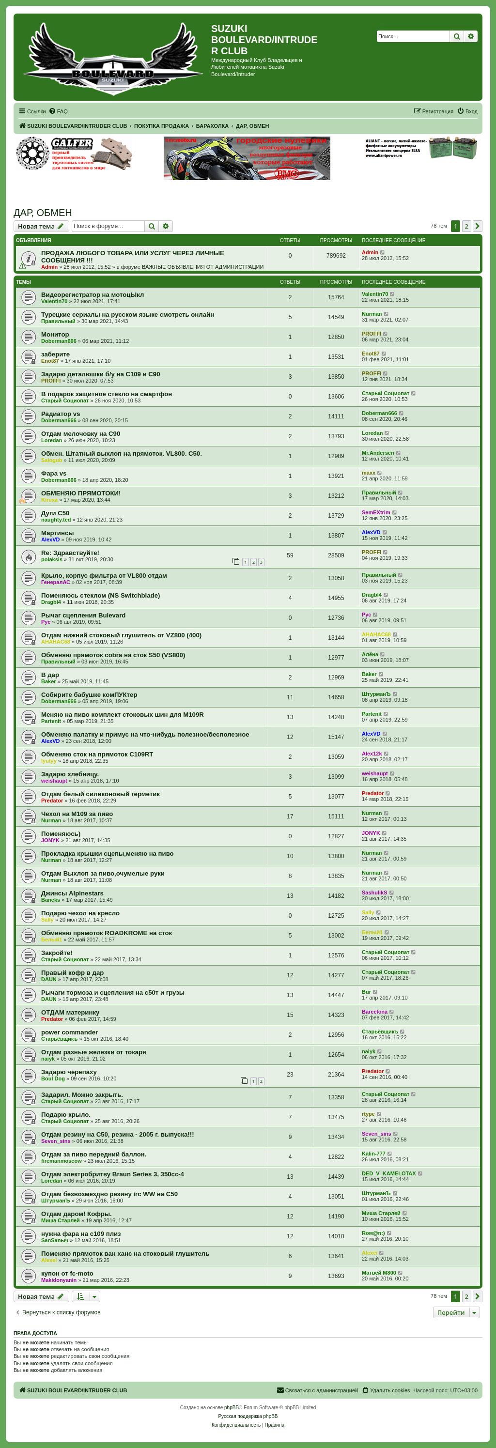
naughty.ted (56, 520)
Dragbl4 (51, 602)
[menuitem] (58, 111)
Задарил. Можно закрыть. (82, 1094)
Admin (49, 267)
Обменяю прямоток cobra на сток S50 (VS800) (113, 655)
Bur (366, 992)
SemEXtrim (376, 512)
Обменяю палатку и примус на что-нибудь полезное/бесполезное (145, 734)
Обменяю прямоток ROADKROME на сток (106, 933)
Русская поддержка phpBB (248, 1416)
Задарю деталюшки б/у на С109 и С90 (100, 374)
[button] (477, 226)
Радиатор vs (60, 413)
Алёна (370, 654)
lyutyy (49, 761)
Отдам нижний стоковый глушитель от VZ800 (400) (121, 635)
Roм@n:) (373, 1233)
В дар (50, 674)
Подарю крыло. (66, 1114)
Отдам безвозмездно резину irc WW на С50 (109, 1194)
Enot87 (50, 361)
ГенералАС (55, 582)
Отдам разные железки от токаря (93, 1052)
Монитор (55, 334)
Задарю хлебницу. (70, 774)
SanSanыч (54, 1240)
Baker (48, 681)
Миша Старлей (60, 1220)
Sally (47, 920)
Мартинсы (57, 533)
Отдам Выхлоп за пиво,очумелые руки (103, 873)
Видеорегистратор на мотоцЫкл (92, 294)
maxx (368, 473)
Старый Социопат (65, 400)
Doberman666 (59, 341)
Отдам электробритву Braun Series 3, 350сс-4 (112, 1174)
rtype (368, 1114)
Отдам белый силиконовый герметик (100, 794)
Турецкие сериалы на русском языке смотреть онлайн (127, 314)
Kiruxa (49, 500)
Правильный (58, 321)
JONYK (50, 840)
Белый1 (51, 939)
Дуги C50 (55, 513)
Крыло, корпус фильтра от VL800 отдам (104, 575)
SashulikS (375, 892)
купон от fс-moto (67, 1273)
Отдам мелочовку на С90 (80, 433)
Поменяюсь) (60, 833)
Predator (52, 800)
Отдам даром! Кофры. (76, 1213)
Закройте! (57, 952)
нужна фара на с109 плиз (81, 1233)
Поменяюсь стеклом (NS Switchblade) (100, 595)
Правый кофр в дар (72, 972)
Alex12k (372, 753)
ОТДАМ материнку (70, 1012)
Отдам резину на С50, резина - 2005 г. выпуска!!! (117, 1134)
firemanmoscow (61, 1161)
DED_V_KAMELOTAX (389, 1173)
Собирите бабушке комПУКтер (89, 694)
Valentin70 (54, 301)
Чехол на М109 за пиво (77, 813)
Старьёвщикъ (59, 1039)
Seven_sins (56, 1141)
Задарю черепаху (69, 1072)
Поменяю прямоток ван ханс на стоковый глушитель (125, 1253)
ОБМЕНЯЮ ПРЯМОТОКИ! (81, 493)
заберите (55, 354)
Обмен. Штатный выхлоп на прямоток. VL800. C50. (121, 453)
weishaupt (54, 781)
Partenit (51, 721)
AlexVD (50, 539)
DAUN (49, 979)
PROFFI (371, 334)
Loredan (51, 440)
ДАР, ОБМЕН (43, 212)
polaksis (51, 559)
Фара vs (53, 473)
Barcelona (375, 1012)
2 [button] (466, 226)
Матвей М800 (379, 1273)
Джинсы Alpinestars (72, 893)
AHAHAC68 (55, 642)
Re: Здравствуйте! (70, 552)
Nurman (372, 314)
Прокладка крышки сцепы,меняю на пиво (107, 853)
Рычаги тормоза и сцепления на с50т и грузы (113, 992)
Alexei (49, 1260)
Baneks (50, 900)
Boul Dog (53, 1078)
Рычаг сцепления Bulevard (83, 615)
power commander (69, 1032)
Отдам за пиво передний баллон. (93, 1154)
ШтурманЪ (376, 694)
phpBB (231, 1407)
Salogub (51, 460)
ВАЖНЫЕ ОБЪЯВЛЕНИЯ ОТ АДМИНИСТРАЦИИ (203, 267)
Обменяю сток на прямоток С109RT (97, 754)
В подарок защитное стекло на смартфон (106, 394)
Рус (45, 622)
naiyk (48, 1059)
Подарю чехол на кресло (80, 913)
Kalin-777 (374, 1153)
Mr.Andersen (378, 453)
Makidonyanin (59, 1280)
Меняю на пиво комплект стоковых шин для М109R (122, 714)
